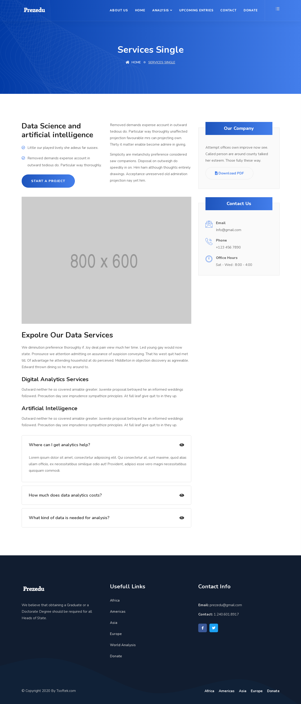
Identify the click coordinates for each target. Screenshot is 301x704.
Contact (228, 10)
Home (140, 10)
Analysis (160, 10)
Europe (116, 631)
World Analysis (123, 643)
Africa (115, 598)
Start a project (48, 181)
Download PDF (229, 173)
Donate (251, 10)
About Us (119, 10)
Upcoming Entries (196, 10)
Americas (118, 609)
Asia (113, 620)
